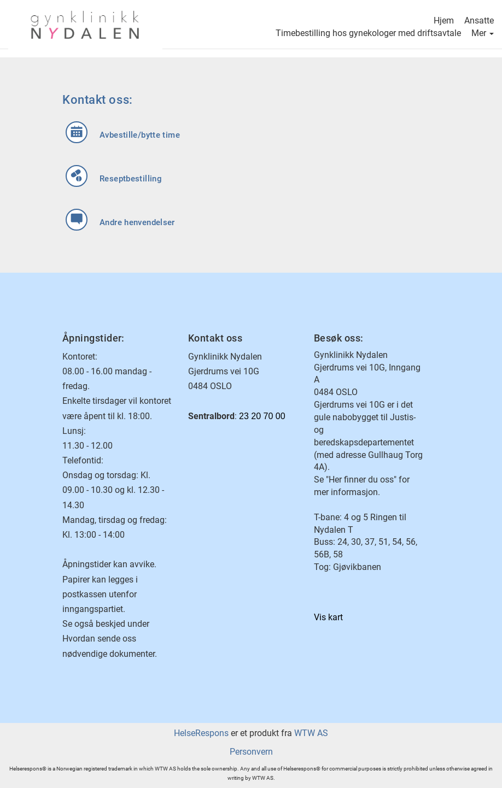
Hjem (444, 21)
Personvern (251, 751)
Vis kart (328, 617)
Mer (482, 34)
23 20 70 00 (262, 416)
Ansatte (479, 21)
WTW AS (311, 733)
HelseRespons (201, 733)
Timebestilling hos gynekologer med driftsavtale (368, 34)
